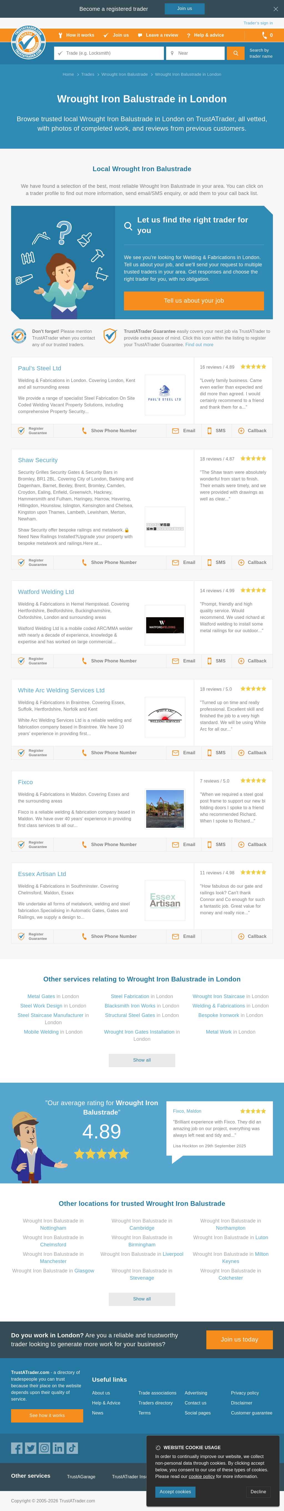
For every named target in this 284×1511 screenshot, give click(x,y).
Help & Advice (106, 1403)
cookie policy (202, 1476)
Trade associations (157, 1393)
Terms (144, 1413)
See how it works (47, 1415)
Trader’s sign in (258, 23)
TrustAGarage (81, 1476)
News (97, 1413)
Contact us (195, 1403)
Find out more (200, 344)
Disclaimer (241, 1403)
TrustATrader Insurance (135, 1476)
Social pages (198, 1413)
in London (53, 996)
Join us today (239, 1339)
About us (101, 1393)
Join (184, 8)
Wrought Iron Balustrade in (230, 1237)
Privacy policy (245, 1393)
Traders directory (155, 1403)
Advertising (196, 1393)
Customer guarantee (251, 1413)
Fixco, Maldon (187, 1111)
